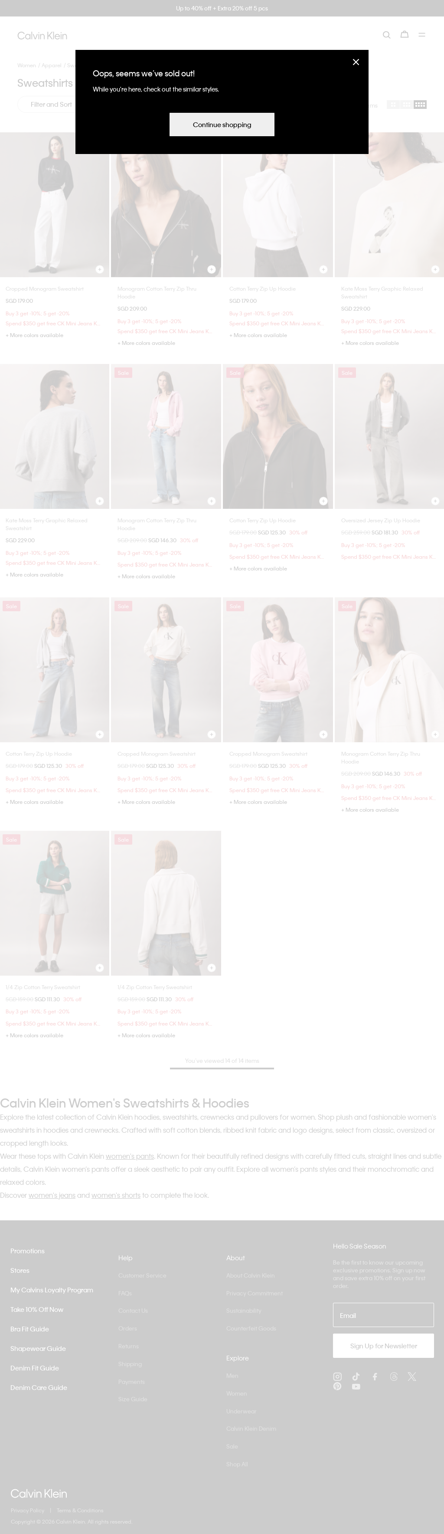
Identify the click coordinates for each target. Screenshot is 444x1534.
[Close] (356, 61)
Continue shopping (222, 124)
